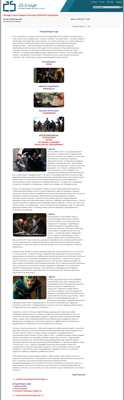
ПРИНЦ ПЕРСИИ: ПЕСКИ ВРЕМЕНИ (49, 144)
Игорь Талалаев (15, 21)
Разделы (22, 15)
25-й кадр (7, 15)
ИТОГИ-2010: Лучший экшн (47, 15)
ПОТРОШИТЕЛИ (48, 137)
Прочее (110, 2)
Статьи (94, 2)
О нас (102, 2)
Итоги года (31, 15)
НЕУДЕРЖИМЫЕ (48, 113)
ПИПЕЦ (49, 64)
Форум (119, 2)
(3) (87, 26)
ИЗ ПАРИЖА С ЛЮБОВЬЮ (49, 142)
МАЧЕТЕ (49, 140)
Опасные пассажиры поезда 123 (28, 391)
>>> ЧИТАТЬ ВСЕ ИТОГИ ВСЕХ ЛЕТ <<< (28, 395)
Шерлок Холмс (20, 386)
